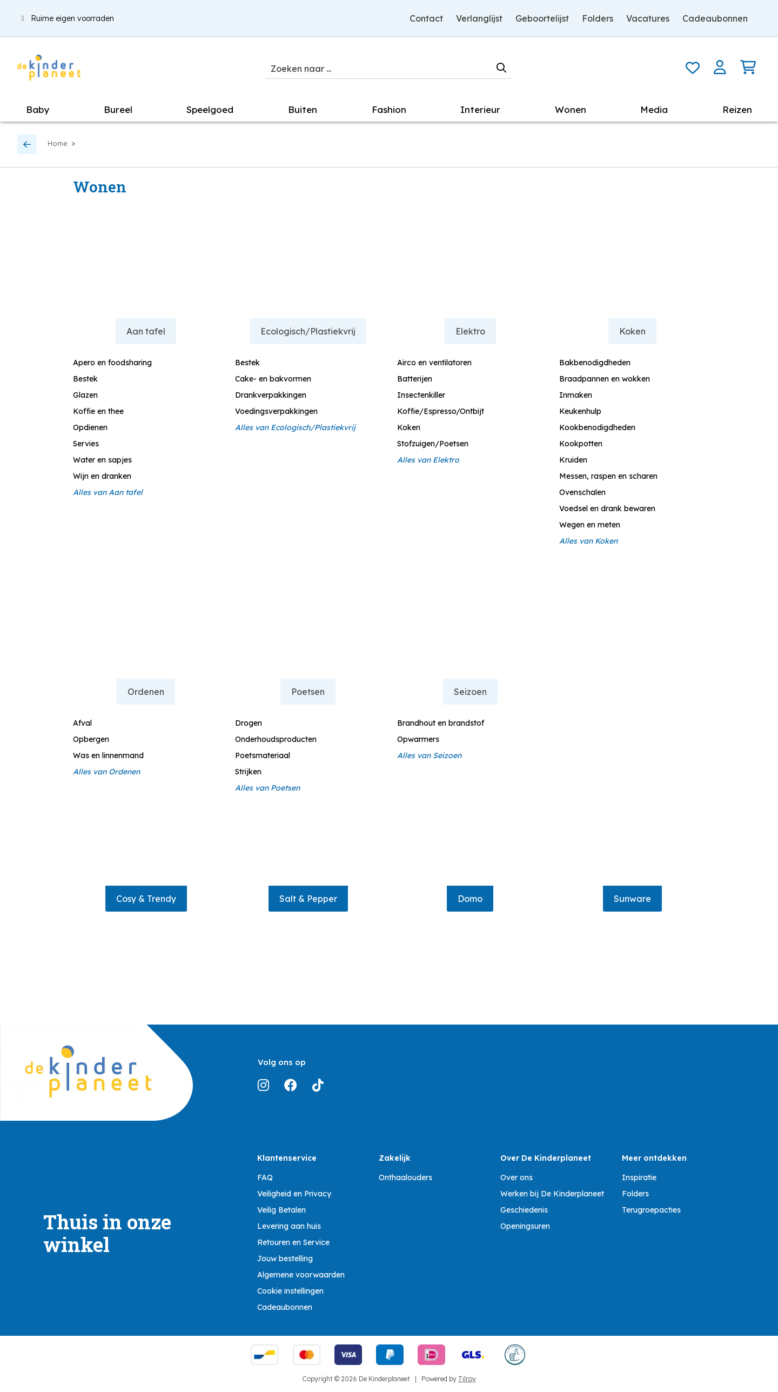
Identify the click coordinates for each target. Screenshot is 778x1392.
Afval (82, 723)
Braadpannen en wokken (604, 379)
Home (58, 143)
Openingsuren (525, 1226)
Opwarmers (418, 739)
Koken (408, 427)
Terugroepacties (651, 1210)
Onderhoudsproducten (276, 739)
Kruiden (573, 460)
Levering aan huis (289, 1226)
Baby (37, 109)
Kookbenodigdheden (597, 427)
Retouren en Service (293, 1242)
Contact (426, 18)
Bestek (85, 379)
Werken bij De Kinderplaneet (552, 1194)
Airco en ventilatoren (434, 362)
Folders (597, 18)
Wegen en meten (589, 525)
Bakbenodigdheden (595, 362)
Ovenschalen (582, 492)
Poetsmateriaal (262, 755)
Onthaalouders (405, 1177)
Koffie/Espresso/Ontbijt (440, 411)
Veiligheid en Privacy (294, 1194)
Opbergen (91, 739)
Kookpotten (580, 444)
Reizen (737, 109)
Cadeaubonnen (715, 18)
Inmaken (575, 395)
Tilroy (467, 1379)
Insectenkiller (421, 395)
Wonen (570, 109)
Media (654, 109)
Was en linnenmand (108, 755)
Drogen (248, 723)
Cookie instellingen (290, 1291)
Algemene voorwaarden (301, 1275)
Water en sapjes (102, 460)
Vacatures (647, 18)
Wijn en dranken (102, 476)
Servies (86, 444)
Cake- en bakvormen (273, 379)
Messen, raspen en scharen (608, 476)
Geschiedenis (524, 1210)
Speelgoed (209, 109)
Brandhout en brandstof (440, 723)
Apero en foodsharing (112, 362)
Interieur (480, 109)
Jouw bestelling (285, 1258)
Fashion (389, 109)
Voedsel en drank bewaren (607, 508)
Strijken (248, 772)
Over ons (516, 1177)
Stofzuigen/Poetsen (432, 444)
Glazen (85, 395)
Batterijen (414, 379)
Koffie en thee (98, 411)
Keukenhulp (580, 411)
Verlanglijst (479, 18)
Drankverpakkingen (270, 395)
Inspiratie (639, 1177)
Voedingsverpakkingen (276, 411)
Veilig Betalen (281, 1210)
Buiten (302, 109)
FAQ (265, 1177)
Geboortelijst (542, 18)
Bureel (118, 109)
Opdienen (90, 427)
